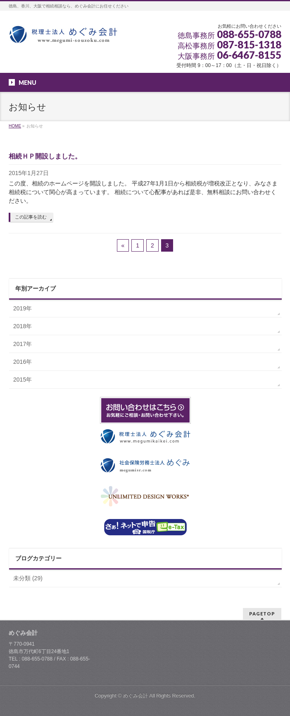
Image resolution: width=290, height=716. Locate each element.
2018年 (22, 326)
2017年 (22, 344)
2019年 (22, 308)
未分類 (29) (28, 578)
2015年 (22, 379)
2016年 (22, 361)
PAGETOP (262, 613)
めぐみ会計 (135, 696)
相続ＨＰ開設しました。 (45, 156)
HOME (15, 126)
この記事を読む (31, 216)
